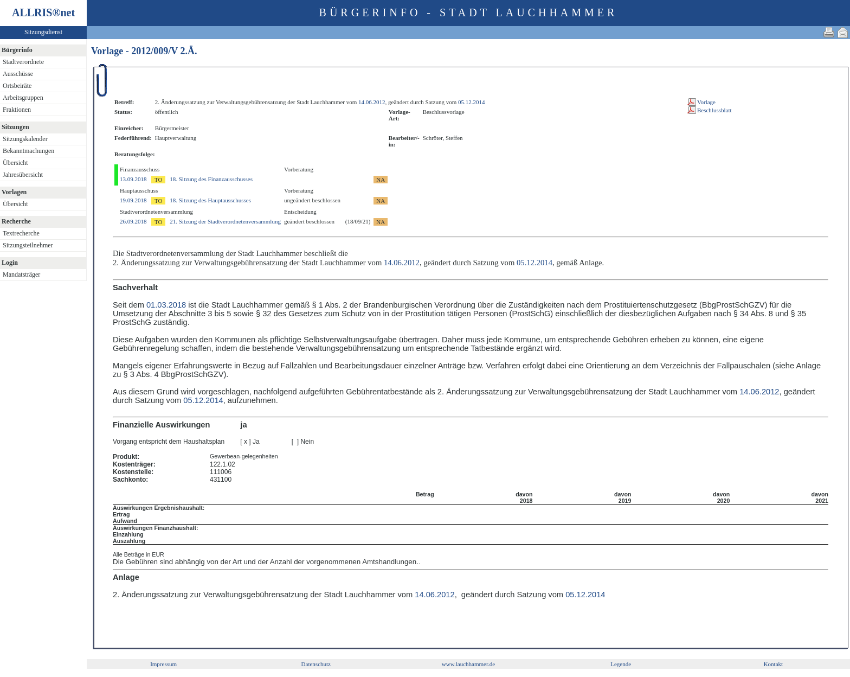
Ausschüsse (18, 74)
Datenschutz (316, 664)
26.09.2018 (133, 221)
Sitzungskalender (25, 139)
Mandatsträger (21, 274)
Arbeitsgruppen (23, 97)
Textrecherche (21, 233)
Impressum (163, 664)
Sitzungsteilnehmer (28, 245)
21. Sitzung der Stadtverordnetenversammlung (225, 221)
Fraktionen (17, 109)
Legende (620, 664)
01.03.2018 (166, 305)
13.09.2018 (133, 179)
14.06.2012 (371, 102)
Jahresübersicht (23, 174)
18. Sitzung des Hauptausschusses (210, 200)
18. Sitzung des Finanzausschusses (211, 179)
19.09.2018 (133, 200)
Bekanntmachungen (28, 151)
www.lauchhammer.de (468, 664)
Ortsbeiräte (17, 86)
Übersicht (15, 163)
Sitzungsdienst (43, 32)
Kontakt (773, 664)
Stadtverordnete (23, 62)
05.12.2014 (471, 102)
